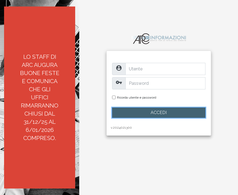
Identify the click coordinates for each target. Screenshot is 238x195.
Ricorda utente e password (136, 97)
